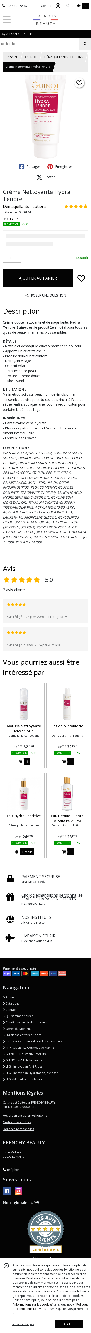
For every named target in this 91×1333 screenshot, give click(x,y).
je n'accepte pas (23, 1324)
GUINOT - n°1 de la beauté (22, 1060)
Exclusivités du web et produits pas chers (32, 1041)
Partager (29, 166)
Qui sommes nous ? (18, 1016)
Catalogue (11, 1003)
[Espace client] (58, 6)
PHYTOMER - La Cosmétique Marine (28, 1048)
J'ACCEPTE (68, 1324)
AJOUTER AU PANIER (38, 278)
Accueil (12, 57)
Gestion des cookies (17, 1122)
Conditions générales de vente (25, 1022)
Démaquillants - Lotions (24, 206)
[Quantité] (12, 258)
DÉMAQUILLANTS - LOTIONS (63, 57)
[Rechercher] (85, 44)
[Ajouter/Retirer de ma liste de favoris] (81, 278)
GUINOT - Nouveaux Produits (24, 1054)
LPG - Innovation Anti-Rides (22, 1067)
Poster (45, 177)
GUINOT (31, 57)
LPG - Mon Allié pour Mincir (22, 1079)
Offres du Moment (17, 1029)
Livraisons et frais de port (22, 1035)
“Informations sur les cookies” (33, 1304)
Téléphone (12, 1170)
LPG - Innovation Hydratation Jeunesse (30, 1073)
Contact (46, 6)
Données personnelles (18, 1129)
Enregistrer (59, 166)
